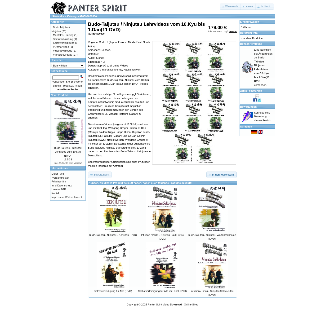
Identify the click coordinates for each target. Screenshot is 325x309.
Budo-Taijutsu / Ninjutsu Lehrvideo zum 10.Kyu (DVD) (68, 151)
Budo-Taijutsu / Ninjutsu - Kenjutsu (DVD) (113, 235)
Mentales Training (63, 35)
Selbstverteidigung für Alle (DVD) (113, 291)
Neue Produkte (60, 95)
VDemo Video (61, 46)
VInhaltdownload (62, 54)
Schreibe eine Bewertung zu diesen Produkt (263, 116)
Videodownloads (62, 50)
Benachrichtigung (251, 43)
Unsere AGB (59, 189)
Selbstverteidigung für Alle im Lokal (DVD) (162, 291)
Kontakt (56, 193)
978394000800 (88, 16)
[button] (230, 7)
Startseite (58, 16)
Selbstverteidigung (64, 42)
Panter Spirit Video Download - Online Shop (173, 304)
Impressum (58, 197)
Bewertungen (248, 106)
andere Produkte (253, 38)
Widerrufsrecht (73, 197)
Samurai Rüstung (63, 39)
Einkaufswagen (249, 21)
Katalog (71, 16)
